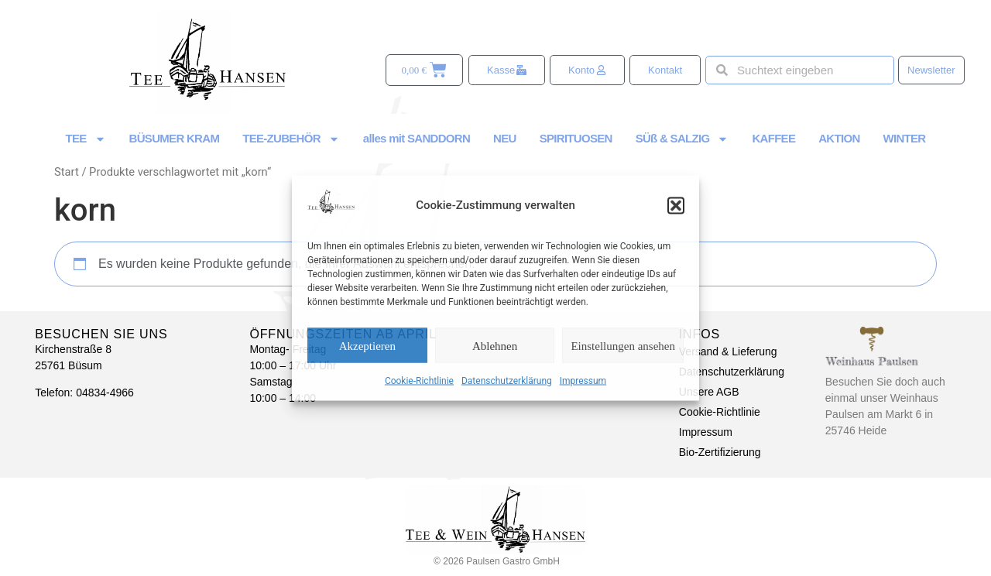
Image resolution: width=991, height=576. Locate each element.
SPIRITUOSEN (576, 138)
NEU (504, 138)
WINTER (904, 138)
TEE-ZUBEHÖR (291, 138)
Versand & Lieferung (728, 351)
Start (66, 172)
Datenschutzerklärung (506, 380)
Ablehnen (494, 345)
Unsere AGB (709, 392)
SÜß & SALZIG (682, 138)
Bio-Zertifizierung (720, 452)
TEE (86, 138)
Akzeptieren (367, 345)
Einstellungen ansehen (623, 345)
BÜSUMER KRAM (174, 138)
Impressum (583, 380)
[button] (676, 205)
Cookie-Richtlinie (419, 380)
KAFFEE (773, 138)
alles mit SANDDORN (416, 138)
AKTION (838, 138)
